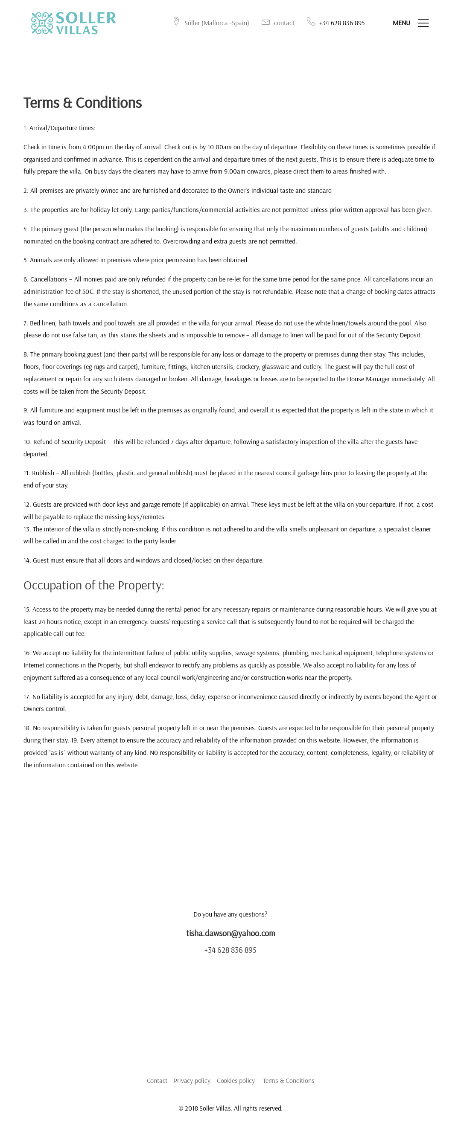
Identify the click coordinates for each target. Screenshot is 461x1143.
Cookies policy (236, 1083)
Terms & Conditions (288, 1083)
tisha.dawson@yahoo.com (230, 936)
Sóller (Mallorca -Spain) (208, 23)
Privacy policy (192, 1083)
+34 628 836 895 (231, 953)
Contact (157, 1083)
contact (275, 23)
